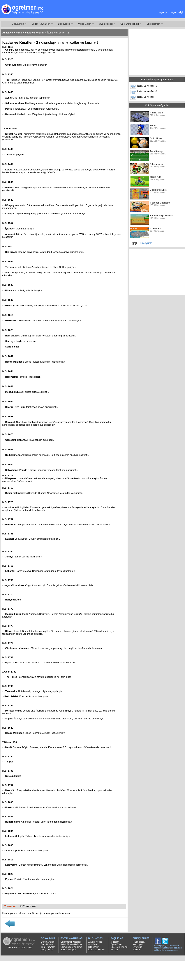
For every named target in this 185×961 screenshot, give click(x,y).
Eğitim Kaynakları (41, 23)
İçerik (19, 32)
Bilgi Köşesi (64, 23)
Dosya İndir (18, 23)
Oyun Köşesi (106, 23)
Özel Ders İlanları (129, 23)
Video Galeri (84, 23)
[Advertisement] (92, 10)
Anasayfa (7, 32)
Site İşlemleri (153, 23)
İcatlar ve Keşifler (34, 32)
